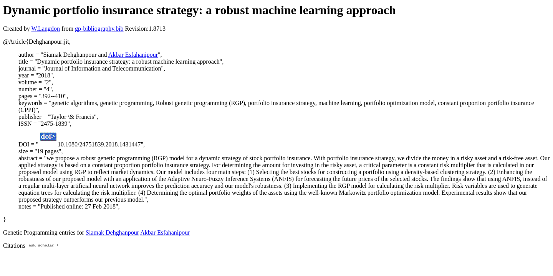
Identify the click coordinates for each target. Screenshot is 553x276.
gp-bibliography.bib (99, 28)
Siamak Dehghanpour (112, 232)
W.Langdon (45, 28)
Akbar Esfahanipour (133, 54)
